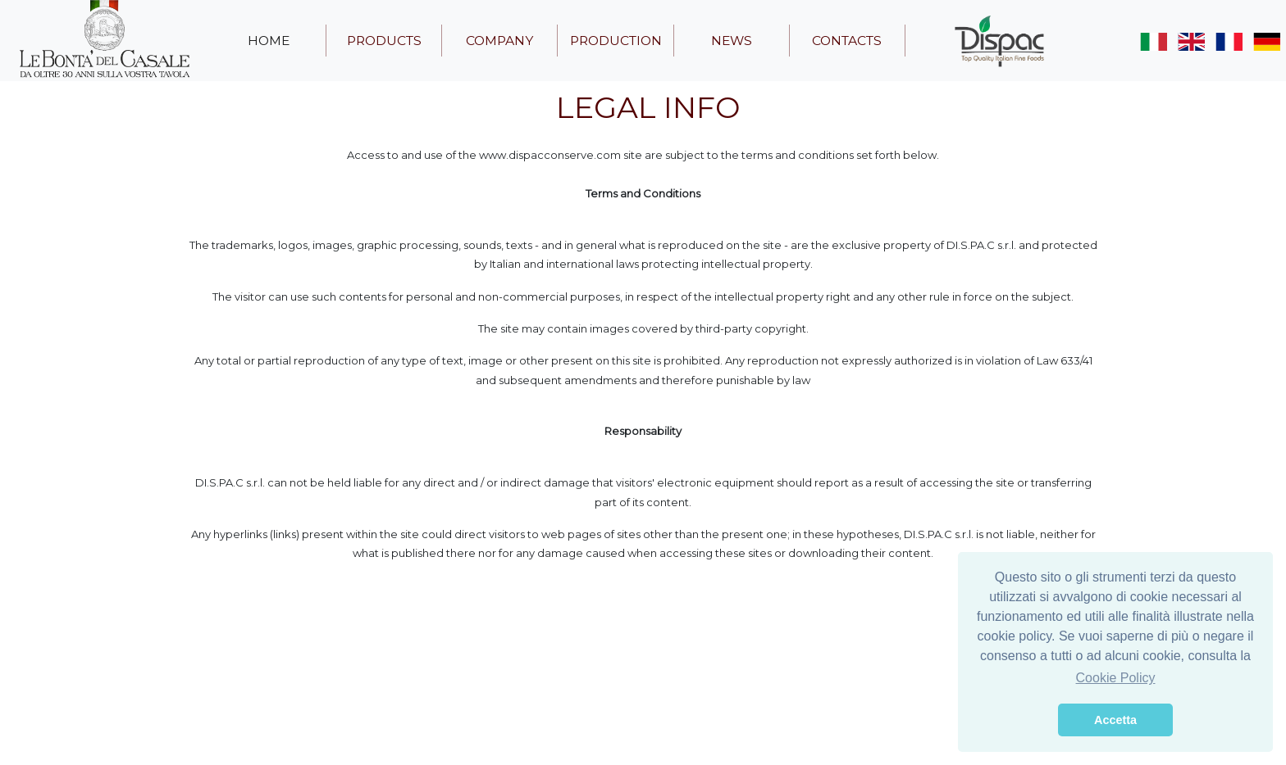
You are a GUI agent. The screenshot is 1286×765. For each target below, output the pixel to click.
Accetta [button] (1115, 720)
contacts (847, 40)
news (731, 40)
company (499, 40)
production (616, 40)
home (269, 40)
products (384, 40)
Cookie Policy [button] (1116, 678)
